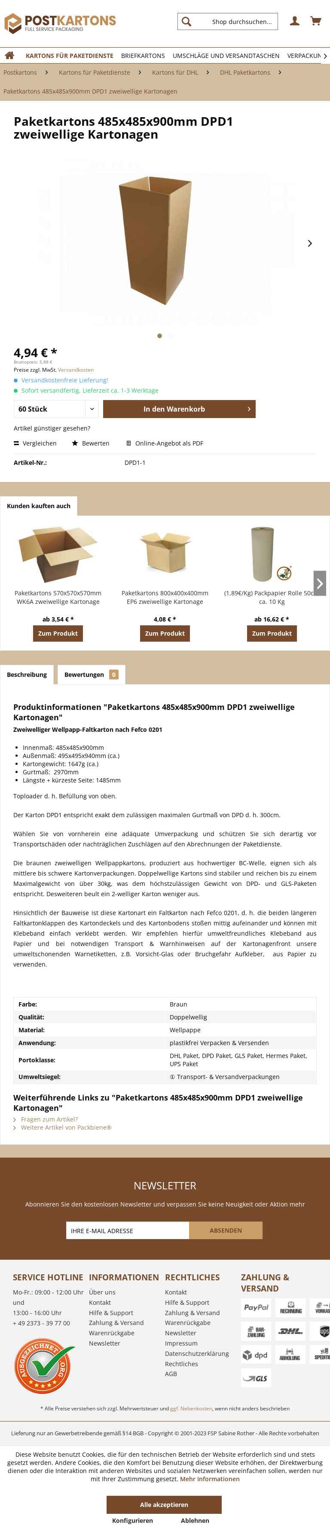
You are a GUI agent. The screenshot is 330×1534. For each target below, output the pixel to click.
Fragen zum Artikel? (45, 1119)
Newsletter (104, 1343)
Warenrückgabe (111, 1333)
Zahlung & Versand (116, 1323)
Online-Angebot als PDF (164, 443)
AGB (171, 1374)
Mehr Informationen (210, 1479)
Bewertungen (91, 674)
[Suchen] (186, 21)
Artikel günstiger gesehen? (52, 428)
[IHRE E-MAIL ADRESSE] (128, 1230)
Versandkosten (76, 369)
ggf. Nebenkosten (191, 1408)
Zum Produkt (58, 633)
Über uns (102, 1292)
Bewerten (91, 443)
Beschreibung (27, 674)
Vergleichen (35, 443)
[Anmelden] (295, 21)
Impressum (181, 1343)
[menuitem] (231, 21)
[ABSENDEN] (226, 1230)
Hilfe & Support (111, 1313)
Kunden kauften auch (38, 506)
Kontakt (100, 1302)
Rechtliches (181, 1364)
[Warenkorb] (316, 21)
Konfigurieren (132, 1520)
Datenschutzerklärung (197, 1353)
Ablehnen (195, 1520)
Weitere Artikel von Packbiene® (62, 1127)
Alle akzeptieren (164, 1505)
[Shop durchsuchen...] (227, 21)
